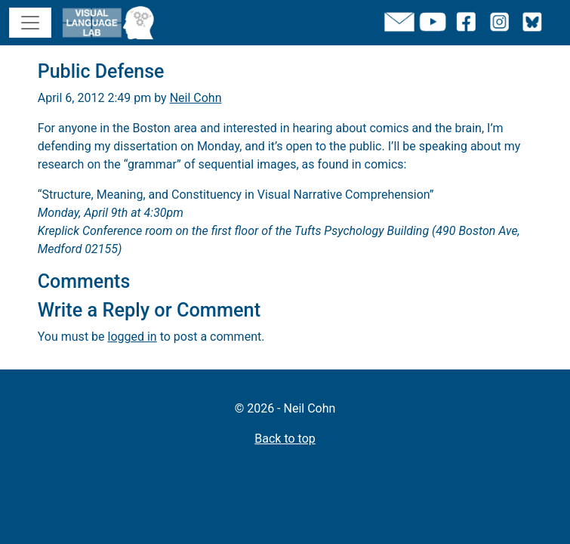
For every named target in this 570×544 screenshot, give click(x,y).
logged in (132, 336)
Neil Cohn (196, 98)
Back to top (284, 438)
